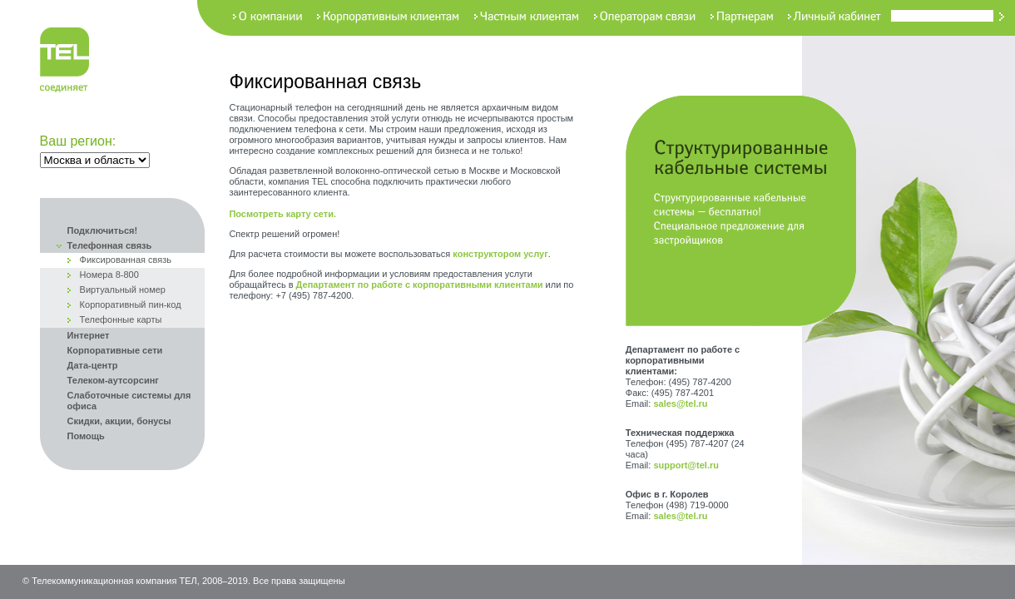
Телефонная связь (109, 245)
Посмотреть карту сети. (282, 214)
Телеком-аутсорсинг (113, 380)
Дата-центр (92, 365)
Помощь (86, 436)
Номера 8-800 (109, 275)
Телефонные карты (121, 319)
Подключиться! (102, 230)
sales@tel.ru (680, 403)
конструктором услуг (500, 254)
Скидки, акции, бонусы (119, 421)
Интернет (88, 335)
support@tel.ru (686, 465)
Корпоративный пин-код (130, 304)
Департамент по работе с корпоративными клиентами (419, 285)
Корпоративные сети (115, 350)
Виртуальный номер (123, 290)
